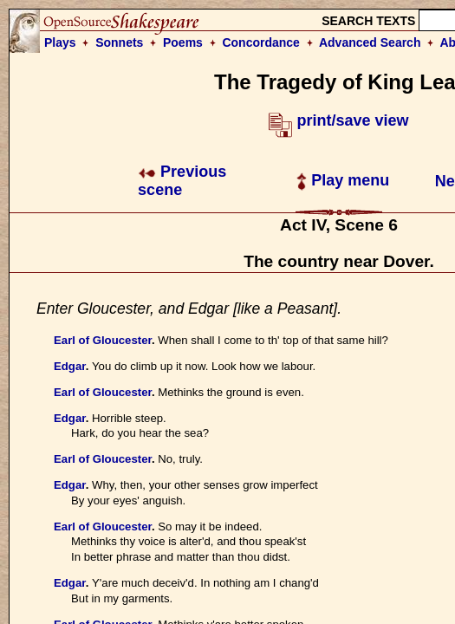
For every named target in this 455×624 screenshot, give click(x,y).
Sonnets (119, 42)
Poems (183, 42)
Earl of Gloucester (103, 340)
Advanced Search (370, 42)
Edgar (70, 366)
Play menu (342, 180)
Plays (60, 42)
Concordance (260, 42)
